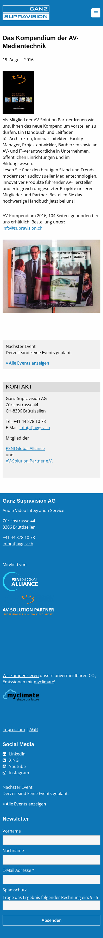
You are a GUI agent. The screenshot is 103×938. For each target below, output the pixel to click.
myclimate (44, 682)
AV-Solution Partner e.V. (29, 461)
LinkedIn (17, 754)
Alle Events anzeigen (29, 363)
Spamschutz (15, 890)
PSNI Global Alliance (25, 448)
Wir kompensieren (21, 675)
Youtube (17, 766)
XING (14, 760)
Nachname (13, 850)
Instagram (19, 773)
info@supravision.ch (22, 228)
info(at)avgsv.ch (35, 427)
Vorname (12, 831)
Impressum (14, 729)
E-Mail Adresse (19, 870)
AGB (33, 729)
